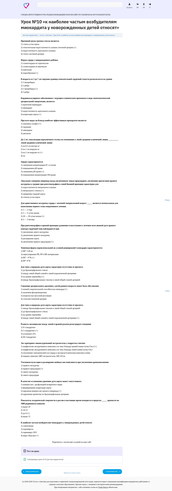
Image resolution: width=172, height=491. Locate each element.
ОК (144, 5)
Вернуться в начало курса (72, 471)
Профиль (129, 5)
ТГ (150, 5)
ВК (137, 5)
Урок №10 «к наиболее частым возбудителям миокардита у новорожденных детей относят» (84, 34)
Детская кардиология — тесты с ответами (37, 34)
